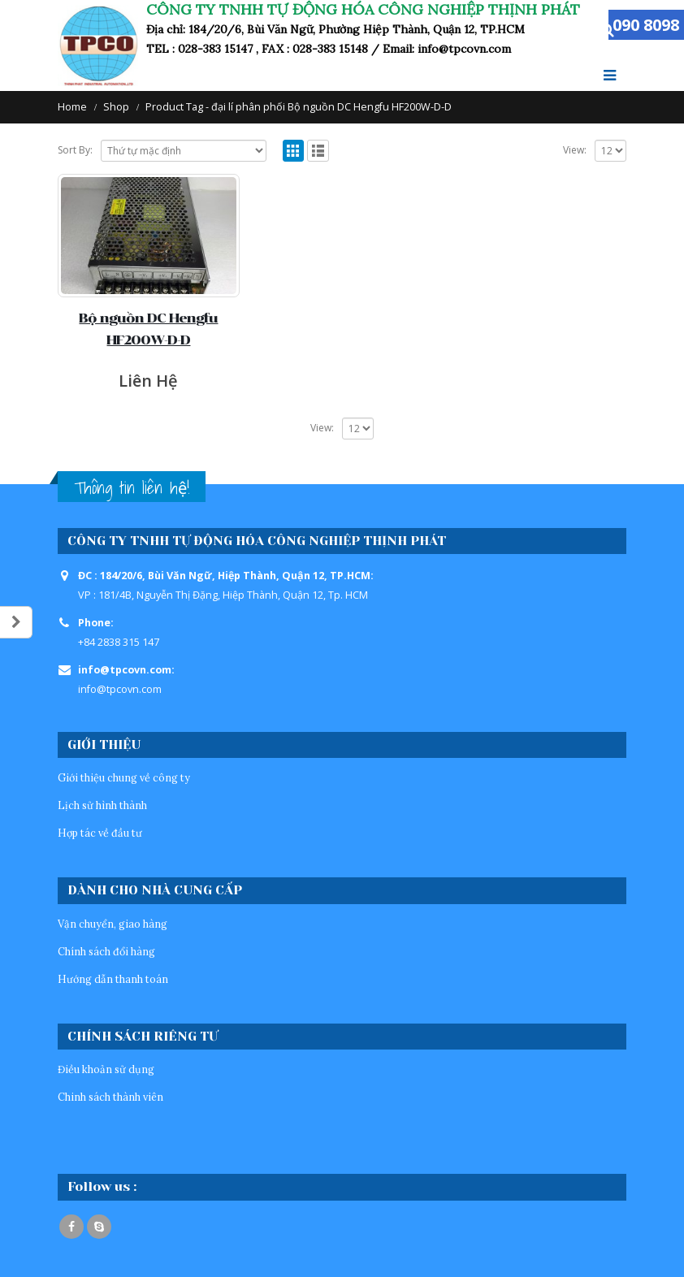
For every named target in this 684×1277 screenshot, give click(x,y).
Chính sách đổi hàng (106, 951)
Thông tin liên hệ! (131, 487)
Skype (99, 1226)
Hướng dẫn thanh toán (113, 978)
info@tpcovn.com (120, 689)
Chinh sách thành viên (110, 1096)
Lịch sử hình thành (102, 805)
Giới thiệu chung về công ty (124, 777)
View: (575, 150)
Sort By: (75, 150)
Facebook (71, 1226)
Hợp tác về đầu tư (100, 832)
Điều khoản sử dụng (106, 1069)
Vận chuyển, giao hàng (112, 923)
